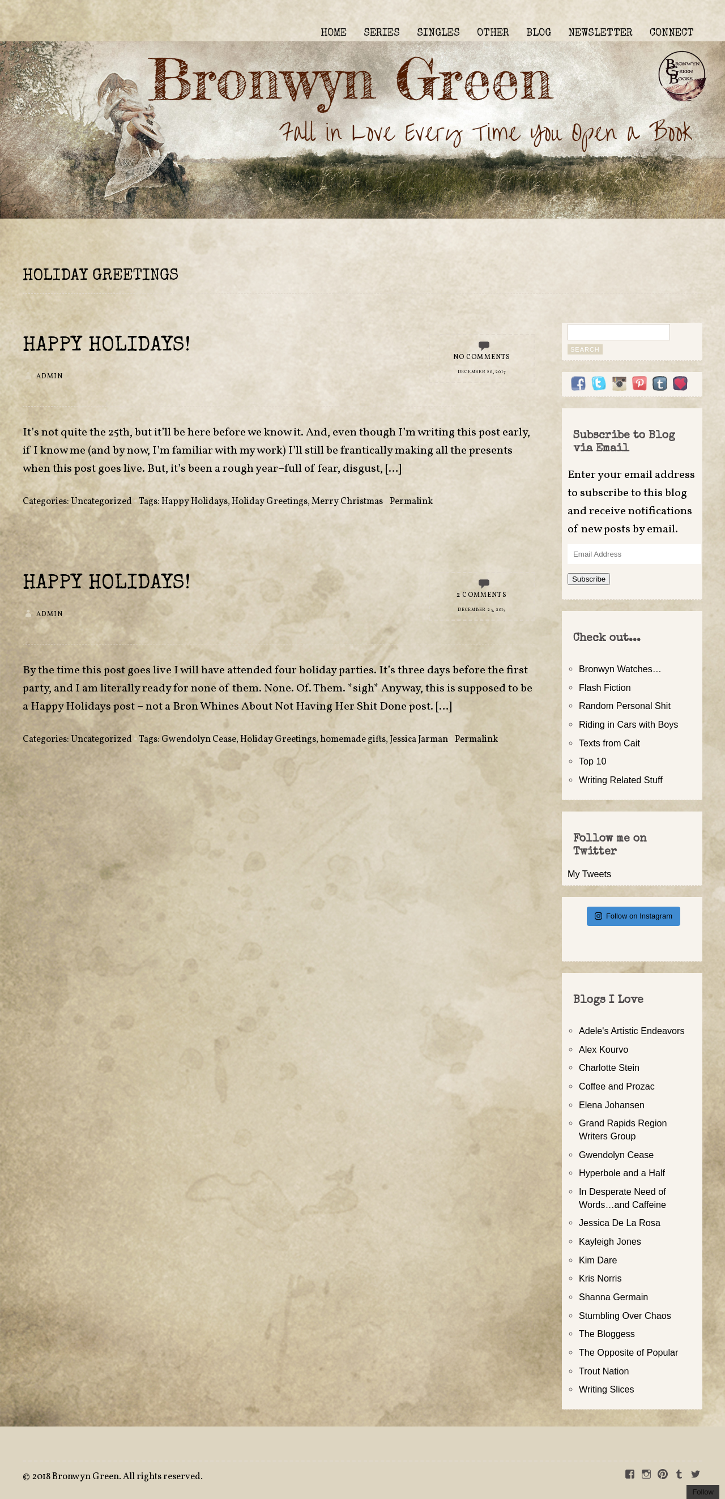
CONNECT (672, 33)
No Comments (482, 357)
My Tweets (589, 874)
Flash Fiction (605, 687)
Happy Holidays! (107, 346)
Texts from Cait (609, 743)
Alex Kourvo (603, 1049)
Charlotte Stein (609, 1067)
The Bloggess (607, 1334)
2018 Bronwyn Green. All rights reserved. (117, 1477)
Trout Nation (604, 1371)
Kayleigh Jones (610, 1241)
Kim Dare (598, 1260)
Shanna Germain (613, 1297)
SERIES (382, 33)
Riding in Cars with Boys (628, 724)
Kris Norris (600, 1278)
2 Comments (482, 595)
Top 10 (593, 761)
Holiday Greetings (270, 502)
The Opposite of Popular (628, 1352)
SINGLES (438, 33)
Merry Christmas (347, 502)
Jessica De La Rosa (619, 1223)
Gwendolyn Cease (198, 739)
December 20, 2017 (482, 372)
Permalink (411, 502)
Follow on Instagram (633, 916)
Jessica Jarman (419, 739)
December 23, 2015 (482, 610)
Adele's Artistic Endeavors (632, 1031)
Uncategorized (101, 502)
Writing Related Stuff (621, 780)
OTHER (493, 33)
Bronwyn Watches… (620, 669)
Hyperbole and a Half (622, 1173)
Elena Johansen (612, 1105)
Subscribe (588, 579)
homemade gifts (353, 739)
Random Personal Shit (625, 706)
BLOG (538, 33)
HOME (334, 33)
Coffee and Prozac (617, 1086)
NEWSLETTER (600, 33)
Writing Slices (606, 1389)
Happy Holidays (194, 502)
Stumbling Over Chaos (625, 1315)
